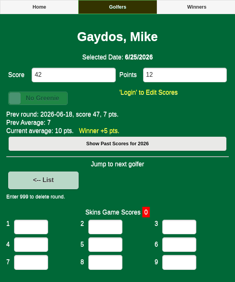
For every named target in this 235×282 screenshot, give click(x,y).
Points (127, 74)
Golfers (117, 7)
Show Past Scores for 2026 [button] (117, 143)
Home (39, 7)
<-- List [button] (43, 180)
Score (16, 74)
